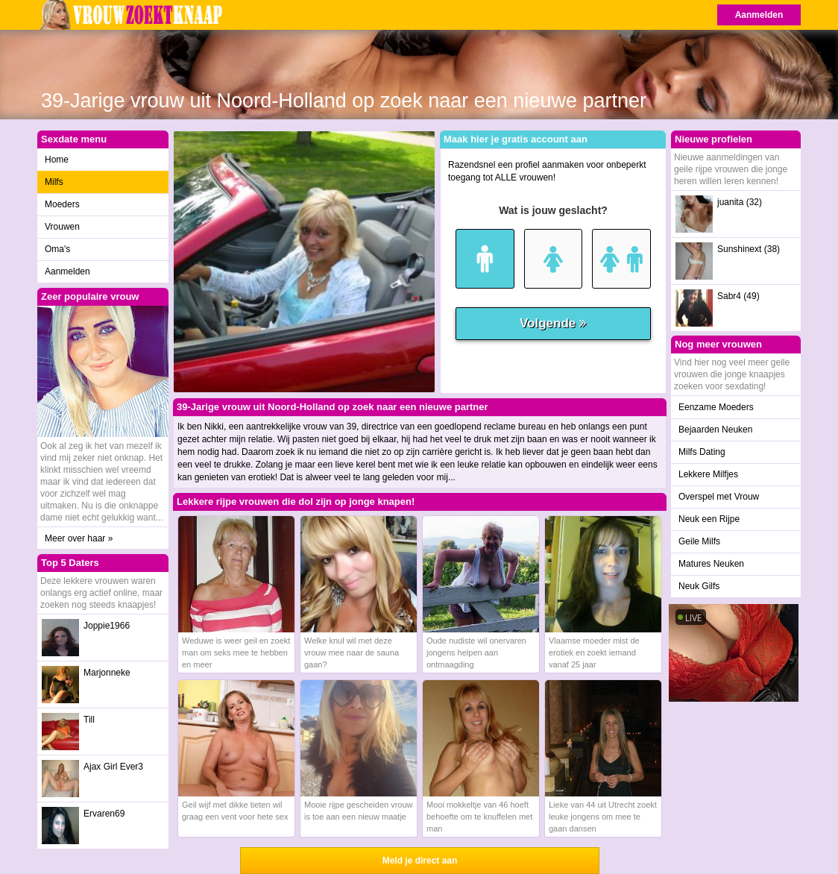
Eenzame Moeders (716, 407)
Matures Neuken (711, 564)
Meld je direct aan (420, 860)
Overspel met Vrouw (718, 496)
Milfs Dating (701, 452)
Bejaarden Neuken (715, 429)
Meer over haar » (79, 538)
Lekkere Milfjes (708, 474)
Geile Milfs (699, 541)
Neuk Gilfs (698, 586)
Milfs (54, 182)
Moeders (62, 204)
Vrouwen (62, 226)
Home (57, 159)
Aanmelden (759, 15)
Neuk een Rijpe (709, 519)
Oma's (57, 249)
